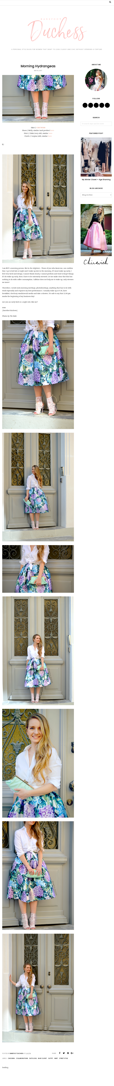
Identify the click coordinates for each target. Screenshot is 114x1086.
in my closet (42, 1058)
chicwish (11, 1058)
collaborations (22, 1058)
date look (33, 1058)
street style (63, 1058)
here (52, 130)
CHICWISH (40, 128)
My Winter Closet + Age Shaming (96, 179)
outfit (50, 1058)
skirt (56, 1058)
